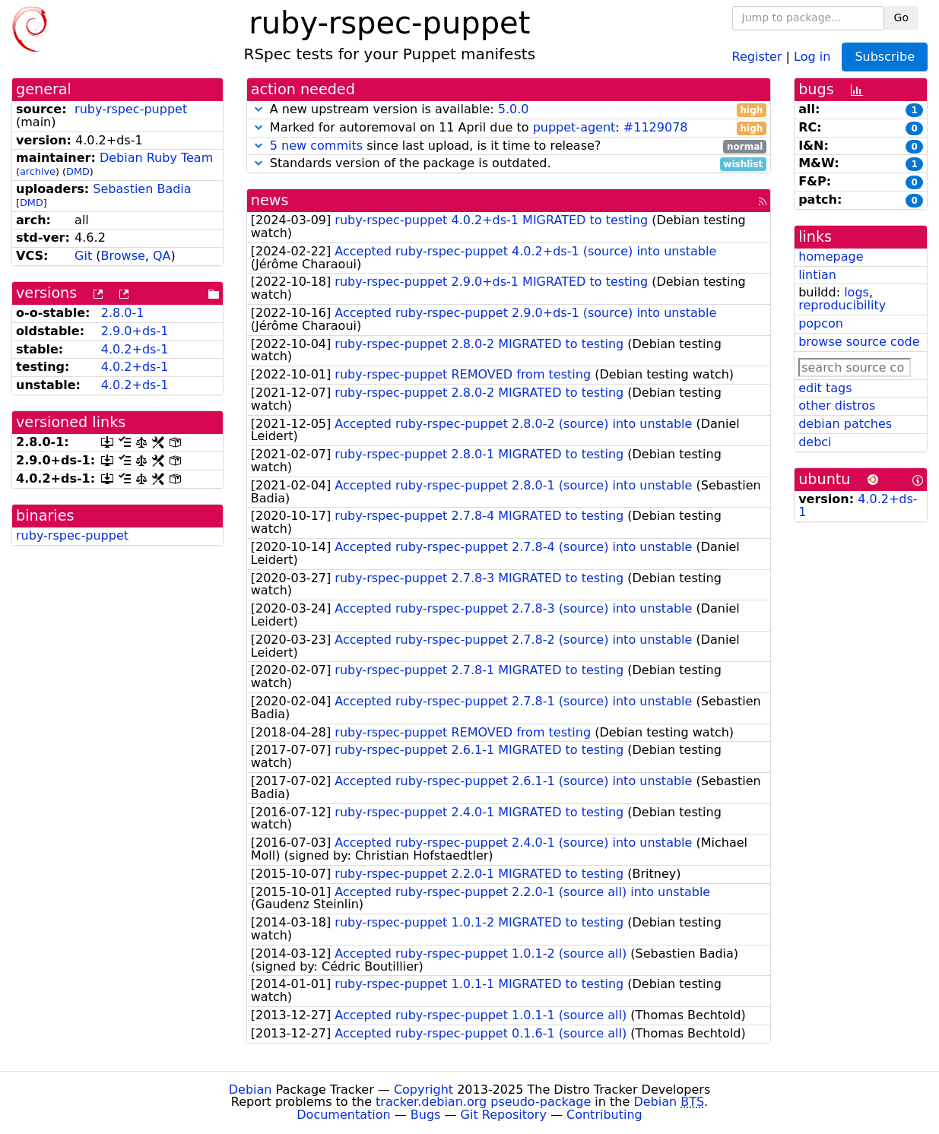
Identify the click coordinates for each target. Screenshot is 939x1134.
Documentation (343, 1114)
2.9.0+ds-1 (135, 331)
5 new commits (316, 145)
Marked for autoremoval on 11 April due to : (508, 128)
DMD (78, 171)
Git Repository (504, 1114)
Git (83, 256)
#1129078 (655, 127)
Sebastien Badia (142, 189)
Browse (123, 256)
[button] (258, 109)
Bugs (426, 1114)
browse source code (858, 341)
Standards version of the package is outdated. (508, 163)
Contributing (604, 1114)
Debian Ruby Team (156, 157)
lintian (817, 275)
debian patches (845, 424)
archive (38, 171)
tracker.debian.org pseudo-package (483, 1101)
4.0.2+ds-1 (135, 349)
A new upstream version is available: (508, 109)
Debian (250, 1089)
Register (757, 56)
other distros (836, 405)
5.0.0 (513, 109)
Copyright (423, 1089)
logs (856, 292)
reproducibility (842, 305)
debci (814, 442)
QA (162, 256)
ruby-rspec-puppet (131, 109)
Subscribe (885, 56)
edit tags (825, 388)
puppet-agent (574, 127)
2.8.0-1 (122, 313)
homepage (830, 256)
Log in (812, 56)
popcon (820, 323)
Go (901, 17)
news (270, 200)
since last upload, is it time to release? (508, 146)
